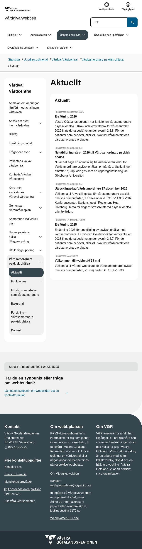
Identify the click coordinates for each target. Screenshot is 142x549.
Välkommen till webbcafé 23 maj (77, 260)
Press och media (15, 474)
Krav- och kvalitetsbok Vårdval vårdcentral (21, 192)
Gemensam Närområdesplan (20, 208)
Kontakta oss (13, 466)
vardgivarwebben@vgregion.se (70, 485)
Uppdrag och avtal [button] (72, 35)
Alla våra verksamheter (19, 501)
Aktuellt (16, 272)
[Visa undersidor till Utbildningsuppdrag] (40, 250)
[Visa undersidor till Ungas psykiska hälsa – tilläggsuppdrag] (40, 237)
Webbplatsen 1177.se (64, 518)
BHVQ (13, 134)
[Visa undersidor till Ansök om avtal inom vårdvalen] (40, 123)
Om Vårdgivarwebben (64, 473)
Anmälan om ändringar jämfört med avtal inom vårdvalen (24, 108)
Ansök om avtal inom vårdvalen (19, 123)
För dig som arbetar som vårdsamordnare (25, 292)
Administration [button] (41, 35)
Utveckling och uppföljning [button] (111, 35)
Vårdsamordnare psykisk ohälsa (20, 261)
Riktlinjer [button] (14, 35)
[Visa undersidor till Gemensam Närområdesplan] (40, 208)
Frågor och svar (19, 152)
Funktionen (18, 281)
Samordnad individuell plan (23, 221)
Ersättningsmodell (20, 143)
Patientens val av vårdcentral (20, 163)
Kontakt (16, 330)
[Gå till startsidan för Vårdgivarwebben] (20, 13)
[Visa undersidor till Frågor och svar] (40, 152)
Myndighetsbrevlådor (18, 481)
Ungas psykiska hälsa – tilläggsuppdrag (19, 237)
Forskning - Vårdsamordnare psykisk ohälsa (22, 317)
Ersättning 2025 (66, 224)
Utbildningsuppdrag (21, 250)
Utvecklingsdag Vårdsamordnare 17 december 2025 (91, 188)
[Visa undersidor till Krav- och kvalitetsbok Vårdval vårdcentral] (40, 192)
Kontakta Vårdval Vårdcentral (20, 176)
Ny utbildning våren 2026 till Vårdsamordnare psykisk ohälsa (92, 155)
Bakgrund (17, 303)
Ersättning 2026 (66, 116)
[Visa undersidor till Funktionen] (40, 281)
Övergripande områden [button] (22, 48)
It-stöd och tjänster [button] (60, 48)
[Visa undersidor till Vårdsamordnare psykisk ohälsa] (40, 261)
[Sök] (108, 22)
